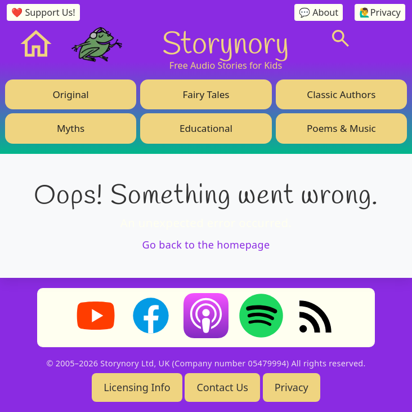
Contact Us (222, 387)
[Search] (340, 38)
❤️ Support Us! (43, 12)
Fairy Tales (205, 94)
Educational (206, 128)
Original (70, 94)
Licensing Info (137, 387)
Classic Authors (341, 94)
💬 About (318, 12)
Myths (70, 128)
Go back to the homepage (206, 244)
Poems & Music (341, 128)
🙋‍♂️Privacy (380, 12)
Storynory (225, 42)
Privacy (291, 387)
